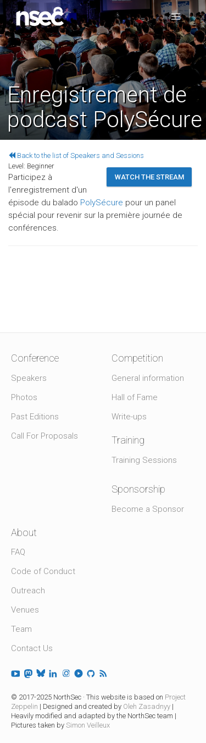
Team (21, 629)
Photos (24, 397)
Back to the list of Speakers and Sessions (76, 155)
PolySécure (101, 202)
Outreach (28, 591)
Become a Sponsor (148, 509)
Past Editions (35, 417)
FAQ (18, 552)
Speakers (29, 378)
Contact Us (32, 648)
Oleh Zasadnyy (146, 706)
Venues (25, 610)
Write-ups (129, 417)
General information (148, 378)
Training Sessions (144, 460)
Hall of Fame (135, 397)
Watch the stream (149, 177)
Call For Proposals (44, 436)
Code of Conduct (43, 571)
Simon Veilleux (88, 725)
